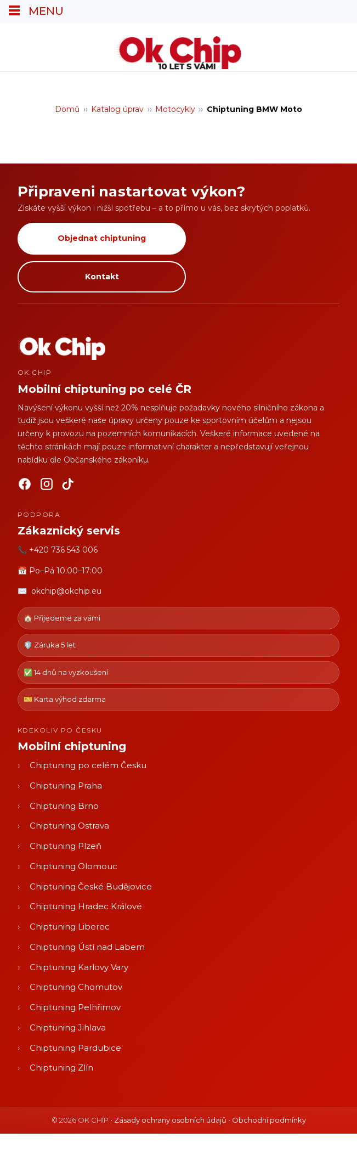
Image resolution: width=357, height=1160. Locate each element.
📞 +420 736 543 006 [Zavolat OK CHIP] (58, 550)
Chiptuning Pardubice (75, 1048)
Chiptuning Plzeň (65, 846)
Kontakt (102, 276)
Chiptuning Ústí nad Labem (87, 947)
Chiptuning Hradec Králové (86, 906)
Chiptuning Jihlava (68, 1027)
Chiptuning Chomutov (76, 987)
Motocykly (175, 109)
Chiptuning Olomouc (73, 866)
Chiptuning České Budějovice (91, 886)
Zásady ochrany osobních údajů (170, 1120)
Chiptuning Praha (66, 785)
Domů (67, 109)
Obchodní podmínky (269, 1120)
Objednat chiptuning (102, 238)
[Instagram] (46, 486)
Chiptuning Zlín (61, 1067)
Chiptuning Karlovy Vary (79, 967)
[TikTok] (68, 486)
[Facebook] (25, 486)
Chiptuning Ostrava (69, 825)
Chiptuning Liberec (70, 926)
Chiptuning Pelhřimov (75, 1007)
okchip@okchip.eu (66, 591)
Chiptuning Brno (64, 806)
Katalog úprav (117, 109)
